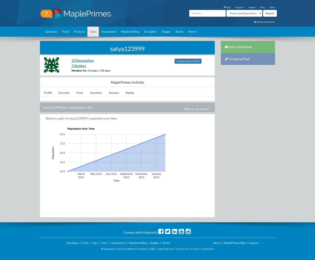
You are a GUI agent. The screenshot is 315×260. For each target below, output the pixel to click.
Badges (166, 31)
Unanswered (108, 31)
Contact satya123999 (188, 61)
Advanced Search (264, 22)
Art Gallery (150, 31)
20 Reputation (83, 60)
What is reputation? (196, 109)
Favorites (64, 92)
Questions (51, 31)
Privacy (195, 249)
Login (227, 7)
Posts (65, 31)
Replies (130, 92)
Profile (48, 92)
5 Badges (79, 65)
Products (79, 31)
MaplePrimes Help (234, 242)
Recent (180, 31)
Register (239, 7)
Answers (114, 92)
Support (252, 7)
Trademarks (207, 249)
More (193, 31)
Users (93, 31)
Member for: (79, 70)
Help (262, 7)
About (272, 7)
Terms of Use (182, 249)
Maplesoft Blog (130, 31)
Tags (94, 242)
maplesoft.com (165, 249)
